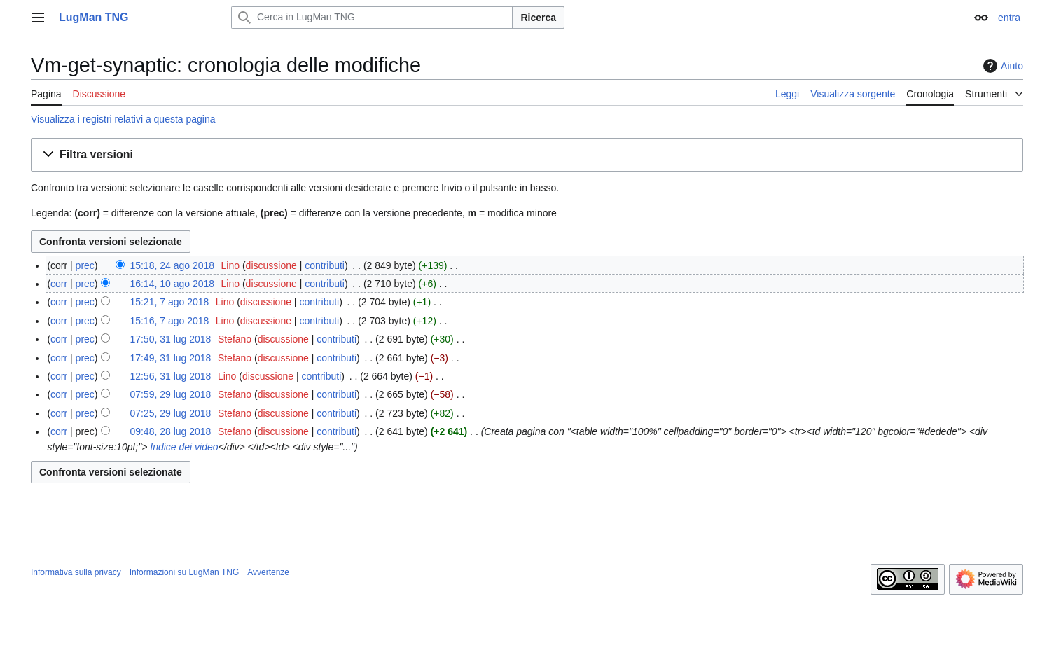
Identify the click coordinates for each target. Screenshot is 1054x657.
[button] (527, 155)
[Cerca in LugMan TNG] (372, 17)
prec (85, 265)
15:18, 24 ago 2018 (172, 265)
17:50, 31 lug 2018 (170, 339)
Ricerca (538, 17)
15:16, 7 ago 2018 (169, 320)
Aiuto (1001, 66)
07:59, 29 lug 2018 (170, 394)
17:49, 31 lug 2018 (170, 358)
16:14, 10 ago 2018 (172, 283)
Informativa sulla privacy (76, 572)
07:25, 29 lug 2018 (170, 413)
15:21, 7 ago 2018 (169, 301)
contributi (325, 265)
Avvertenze (268, 572)
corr (58, 283)
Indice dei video (182, 446)
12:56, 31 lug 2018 (170, 376)
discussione (271, 265)
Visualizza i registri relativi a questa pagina (123, 119)
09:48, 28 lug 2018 (170, 431)
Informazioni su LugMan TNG (185, 572)
